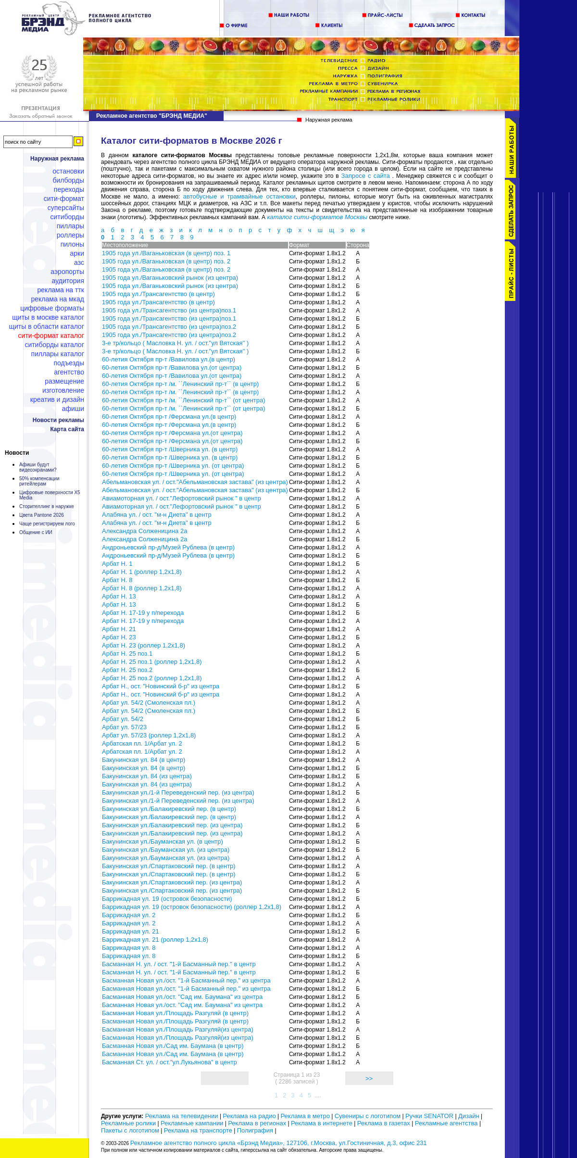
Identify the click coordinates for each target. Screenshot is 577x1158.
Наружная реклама (57, 158)
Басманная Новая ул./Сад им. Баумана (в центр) (173, 1045)
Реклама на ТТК (61, 289)
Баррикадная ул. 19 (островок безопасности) (167, 898)
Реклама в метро (304, 1116)
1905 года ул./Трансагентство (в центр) (158, 294)
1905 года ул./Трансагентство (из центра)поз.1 (169, 310)
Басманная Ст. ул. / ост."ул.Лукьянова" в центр (169, 1062)
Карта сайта (67, 429)
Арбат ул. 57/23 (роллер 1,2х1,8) (149, 735)
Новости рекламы (58, 420)
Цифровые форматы (52, 308)
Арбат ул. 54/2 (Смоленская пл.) (148, 702)
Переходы (69, 189)
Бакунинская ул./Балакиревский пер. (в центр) (169, 808)
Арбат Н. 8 (117, 580)
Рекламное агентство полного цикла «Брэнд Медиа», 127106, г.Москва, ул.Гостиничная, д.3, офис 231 (278, 1142)
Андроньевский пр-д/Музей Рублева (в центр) (168, 547)
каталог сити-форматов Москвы (317, 217)
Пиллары (70, 226)
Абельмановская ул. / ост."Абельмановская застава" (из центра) (195, 482)
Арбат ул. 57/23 (124, 727)
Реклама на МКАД (57, 299)
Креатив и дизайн (57, 399)
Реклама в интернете (321, 1123)
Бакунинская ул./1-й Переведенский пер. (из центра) (178, 792)
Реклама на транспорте (198, 1130)
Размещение (64, 381)
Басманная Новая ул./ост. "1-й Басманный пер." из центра (186, 980)
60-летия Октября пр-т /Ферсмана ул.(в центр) (169, 416)
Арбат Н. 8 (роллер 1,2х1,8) (142, 588)
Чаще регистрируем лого (47, 523)
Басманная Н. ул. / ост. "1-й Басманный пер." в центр (179, 964)
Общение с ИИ (35, 532)
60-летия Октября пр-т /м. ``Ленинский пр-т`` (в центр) (180, 383)
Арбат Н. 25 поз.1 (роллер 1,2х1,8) (152, 661)
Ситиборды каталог (54, 344)
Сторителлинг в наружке (46, 506)
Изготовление (63, 390)
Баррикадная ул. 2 (129, 915)
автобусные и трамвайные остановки (239, 196)
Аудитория (68, 280)
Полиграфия (255, 1130)
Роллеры (70, 235)
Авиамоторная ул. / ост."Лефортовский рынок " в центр (181, 498)
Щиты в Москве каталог (48, 317)
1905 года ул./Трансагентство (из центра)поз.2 (169, 326)
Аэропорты (67, 271)
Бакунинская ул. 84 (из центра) (147, 776)
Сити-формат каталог (51, 335)
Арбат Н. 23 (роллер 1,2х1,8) (143, 645)
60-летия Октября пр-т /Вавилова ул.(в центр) (168, 359)
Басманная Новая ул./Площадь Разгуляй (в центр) (175, 1013)
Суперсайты (66, 207)
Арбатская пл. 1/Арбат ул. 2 (142, 743)
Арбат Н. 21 (119, 629)
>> (369, 1078)
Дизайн (468, 1116)
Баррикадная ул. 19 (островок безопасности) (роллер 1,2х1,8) (191, 906)
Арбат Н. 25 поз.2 (127, 669)
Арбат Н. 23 (119, 637)
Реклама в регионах (257, 1123)
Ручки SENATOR (429, 1116)
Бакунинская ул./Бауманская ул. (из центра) (165, 849)
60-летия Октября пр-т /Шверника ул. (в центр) (170, 449)
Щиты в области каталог (46, 326)
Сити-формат (64, 198)
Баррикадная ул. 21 (130, 931)
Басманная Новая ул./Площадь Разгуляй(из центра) (177, 1029)
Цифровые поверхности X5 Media (49, 495)
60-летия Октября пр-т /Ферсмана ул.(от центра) (172, 432)
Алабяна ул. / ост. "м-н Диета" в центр (157, 514)
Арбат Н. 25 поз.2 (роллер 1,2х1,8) (152, 678)
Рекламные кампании (192, 1123)
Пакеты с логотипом (130, 1130)
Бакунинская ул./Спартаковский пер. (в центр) (169, 866)
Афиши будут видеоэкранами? (38, 467)
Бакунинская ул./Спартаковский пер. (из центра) (172, 882)
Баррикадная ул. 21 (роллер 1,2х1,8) (155, 939)
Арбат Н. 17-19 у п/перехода (143, 612)
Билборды (68, 180)
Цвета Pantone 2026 (41, 515)
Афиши (73, 408)
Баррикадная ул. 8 (129, 947)
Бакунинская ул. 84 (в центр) (143, 759)
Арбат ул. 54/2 (122, 718)
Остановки (68, 171)
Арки (77, 253)
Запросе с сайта (365, 175)
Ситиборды (67, 216)
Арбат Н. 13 (119, 596)
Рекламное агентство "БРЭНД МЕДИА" (151, 115)
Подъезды (69, 363)
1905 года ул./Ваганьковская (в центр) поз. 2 (166, 261)
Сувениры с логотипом (368, 1116)
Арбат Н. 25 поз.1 (127, 653)
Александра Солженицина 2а (144, 531)
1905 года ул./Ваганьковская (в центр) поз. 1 (166, 253)
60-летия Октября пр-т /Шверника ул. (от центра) (173, 465)
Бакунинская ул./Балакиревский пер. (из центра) (172, 825)
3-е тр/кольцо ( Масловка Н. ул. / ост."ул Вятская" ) (175, 343)
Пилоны (72, 244)
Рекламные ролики (128, 1123)
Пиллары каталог (57, 353)
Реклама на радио (249, 1116)
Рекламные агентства (447, 1123)
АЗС (79, 262)
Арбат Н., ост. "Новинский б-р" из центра (160, 686)
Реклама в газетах (384, 1123)
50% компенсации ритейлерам (39, 481)
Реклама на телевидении (181, 1116)
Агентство (69, 372)
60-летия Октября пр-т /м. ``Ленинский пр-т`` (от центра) (183, 400)
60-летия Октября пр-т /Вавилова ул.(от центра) (171, 367)
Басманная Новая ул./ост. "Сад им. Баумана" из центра (182, 996)
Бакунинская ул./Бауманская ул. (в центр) (162, 841)
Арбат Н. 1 (117, 563)
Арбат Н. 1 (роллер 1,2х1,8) (142, 571)
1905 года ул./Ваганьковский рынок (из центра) (170, 277)
